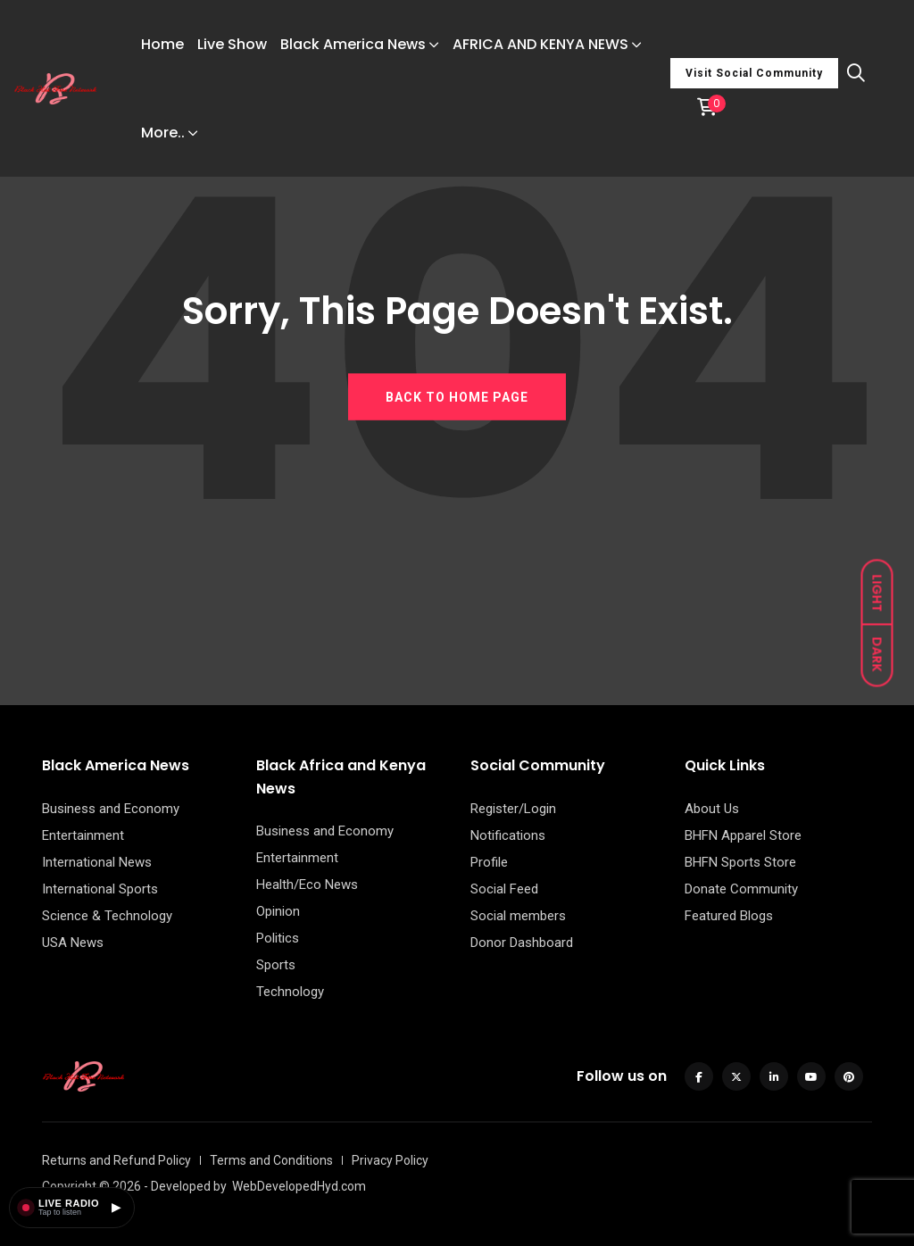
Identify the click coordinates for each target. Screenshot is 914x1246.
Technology (290, 992)
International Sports (100, 889)
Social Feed (504, 889)
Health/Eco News (307, 884)
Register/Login (513, 809)
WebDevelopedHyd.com (299, 1186)
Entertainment (83, 835)
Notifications (507, 835)
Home (162, 44)
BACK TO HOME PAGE (457, 396)
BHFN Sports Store (740, 862)
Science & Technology (107, 916)
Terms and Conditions (271, 1160)
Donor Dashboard (521, 942)
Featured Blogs (729, 916)
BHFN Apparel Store (743, 835)
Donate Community (741, 889)
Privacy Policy (390, 1160)
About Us (712, 809)
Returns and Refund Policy (116, 1160)
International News (97, 862)
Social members (518, 916)
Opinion (278, 911)
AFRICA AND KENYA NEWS (540, 44)
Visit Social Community (754, 73)
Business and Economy (110, 809)
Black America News (353, 44)
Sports (275, 965)
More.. (163, 132)
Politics (277, 938)
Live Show (232, 44)
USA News (73, 942)
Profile (489, 862)
